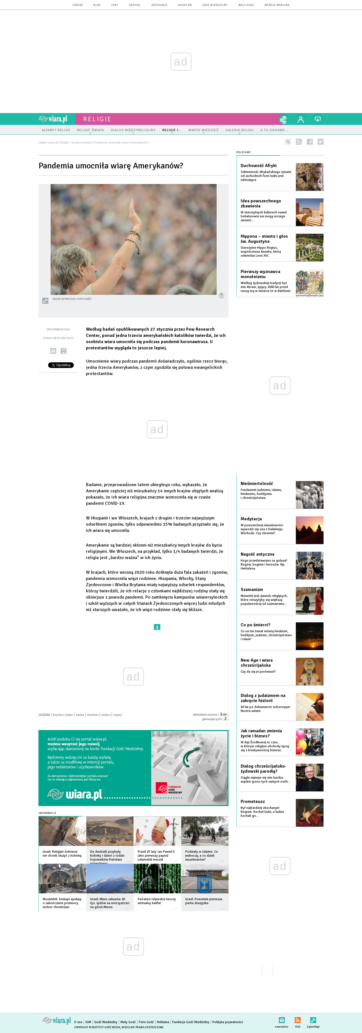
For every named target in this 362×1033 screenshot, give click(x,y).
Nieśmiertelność (257, 483)
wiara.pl (56, 119)
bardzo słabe (63, 714)
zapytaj (135, 5)
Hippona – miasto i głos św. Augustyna (264, 239)
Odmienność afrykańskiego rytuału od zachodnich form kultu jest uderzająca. (266, 176)
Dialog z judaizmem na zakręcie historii (263, 698)
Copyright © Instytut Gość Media (97, 1027)
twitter (321, 142)
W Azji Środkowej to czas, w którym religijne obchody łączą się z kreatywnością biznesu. (265, 746)
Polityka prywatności (227, 1022)
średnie (92, 714)
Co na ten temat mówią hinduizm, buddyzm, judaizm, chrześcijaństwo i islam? (266, 635)
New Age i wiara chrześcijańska (257, 663)
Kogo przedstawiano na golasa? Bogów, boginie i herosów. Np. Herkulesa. (264, 564)
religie (97, 119)
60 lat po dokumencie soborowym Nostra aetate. (265, 709)
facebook (310, 142)
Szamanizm (252, 589)
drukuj (63, 351)
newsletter (281, 1019)
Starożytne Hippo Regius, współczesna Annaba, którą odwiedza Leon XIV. (261, 252)
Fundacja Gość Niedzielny (190, 1022)
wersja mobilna (277, 5)
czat (114, 5)
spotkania (159, 5)
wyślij (53, 351)
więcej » (80, 858)
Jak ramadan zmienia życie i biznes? (261, 733)
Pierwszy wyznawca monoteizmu (260, 274)
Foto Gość (146, 1022)
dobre (105, 714)
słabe (80, 714)
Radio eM (185, 5)
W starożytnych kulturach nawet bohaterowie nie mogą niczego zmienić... (264, 216)
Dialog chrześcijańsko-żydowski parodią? (263, 769)
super (117, 714)
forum (78, 5)
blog (97, 5)
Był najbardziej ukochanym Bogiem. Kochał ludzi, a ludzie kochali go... (262, 812)
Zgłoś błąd (313, 1019)
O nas (78, 1022)
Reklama (163, 1022)
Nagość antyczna (257, 554)
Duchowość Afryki (259, 165)
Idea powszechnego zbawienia (261, 203)
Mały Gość (246, 5)
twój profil (301, 119)
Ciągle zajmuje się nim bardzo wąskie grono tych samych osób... (265, 780)
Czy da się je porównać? (258, 672)
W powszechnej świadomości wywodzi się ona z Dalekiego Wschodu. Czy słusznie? (262, 529)
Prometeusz (253, 801)
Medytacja (251, 518)
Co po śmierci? (255, 624)
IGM (88, 1022)
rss (299, 142)
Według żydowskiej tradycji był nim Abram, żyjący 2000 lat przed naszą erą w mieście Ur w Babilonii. (266, 287)
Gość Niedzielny (215, 5)
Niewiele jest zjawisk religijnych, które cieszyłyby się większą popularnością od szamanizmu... (264, 600)
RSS (298, 1019)
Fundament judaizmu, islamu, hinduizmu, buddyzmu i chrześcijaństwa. (261, 494)
